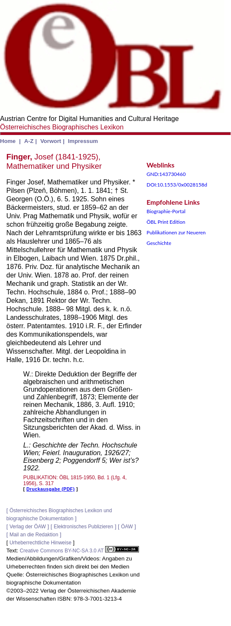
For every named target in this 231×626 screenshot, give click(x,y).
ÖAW (127, 527)
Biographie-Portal (166, 211)
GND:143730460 (166, 174)
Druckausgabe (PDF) (51, 488)
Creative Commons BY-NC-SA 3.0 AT (79, 551)
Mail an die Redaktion (33, 535)
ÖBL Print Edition (166, 222)
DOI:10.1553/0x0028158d (177, 184)
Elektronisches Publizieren (83, 527)
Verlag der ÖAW (27, 527)
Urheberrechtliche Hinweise (40, 543)
